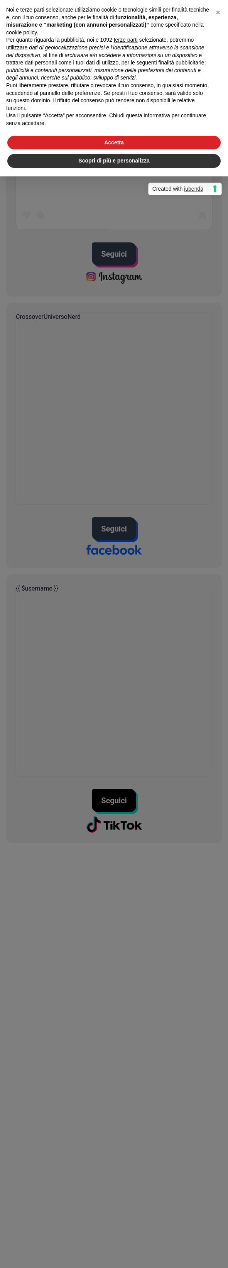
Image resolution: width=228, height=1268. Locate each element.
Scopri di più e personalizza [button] (113, 160)
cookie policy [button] (21, 32)
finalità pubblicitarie (181, 62)
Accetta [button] (114, 142)
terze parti (126, 40)
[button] (218, 12)
